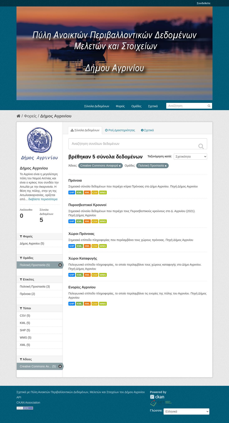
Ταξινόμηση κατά (159, 156)
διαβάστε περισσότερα (42, 199)
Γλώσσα (156, 410)
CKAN (157, 397)
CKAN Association (28, 402)
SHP (71, 192)
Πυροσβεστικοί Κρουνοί (87, 205)
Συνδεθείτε (203, 3)
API (18, 397)
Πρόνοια (75, 180)
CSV (94, 192)
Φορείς (120, 106)
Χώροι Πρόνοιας (81, 234)
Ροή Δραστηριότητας (120, 130)
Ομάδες (136, 106)
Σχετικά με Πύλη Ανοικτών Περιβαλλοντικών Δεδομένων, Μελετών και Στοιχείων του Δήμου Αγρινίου (80, 392)
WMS (103, 192)
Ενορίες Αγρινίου (82, 287)
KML (79, 192)
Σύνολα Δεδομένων (96, 106)
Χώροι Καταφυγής (82, 258)
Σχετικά (153, 106)
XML (87, 192)
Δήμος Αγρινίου (56, 116)
